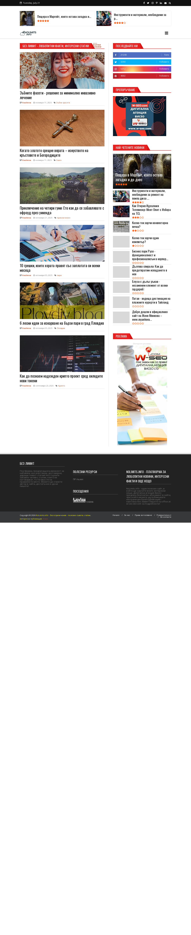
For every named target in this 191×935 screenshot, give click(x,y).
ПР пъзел (78, 479)
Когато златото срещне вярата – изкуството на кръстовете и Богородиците (54, 153)
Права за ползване (143, 515)
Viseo (45, 518)
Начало (116, 515)
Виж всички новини (97, 45)
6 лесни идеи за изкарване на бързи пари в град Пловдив (62, 323)
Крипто (61, 385)
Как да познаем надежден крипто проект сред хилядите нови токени (61, 378)
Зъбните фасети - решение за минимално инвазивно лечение (58, 95)
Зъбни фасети (63, 102)
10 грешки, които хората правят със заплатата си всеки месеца (60, 268)
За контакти (165, 517)
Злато (59, 160)
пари (59, 275)
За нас (127, 515)
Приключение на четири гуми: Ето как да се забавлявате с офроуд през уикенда (62, 210)
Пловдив (61, 328)
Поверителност (164, 515)
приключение (63, 217)
